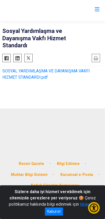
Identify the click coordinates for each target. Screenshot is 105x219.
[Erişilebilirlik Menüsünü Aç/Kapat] (94, 208)
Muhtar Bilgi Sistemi (29, 174)
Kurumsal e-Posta (76, 174)
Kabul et (54, 211)
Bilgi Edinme (68, 164)
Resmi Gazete (31, 164)
